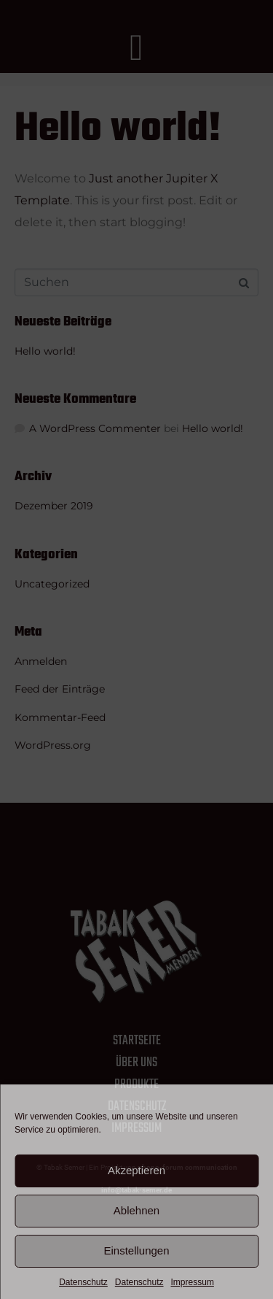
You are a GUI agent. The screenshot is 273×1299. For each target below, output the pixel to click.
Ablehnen (136, 1210)
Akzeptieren (136, 1170)
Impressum (192, 1282)
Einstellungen (136, 1250)
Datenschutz (83, 1282)
